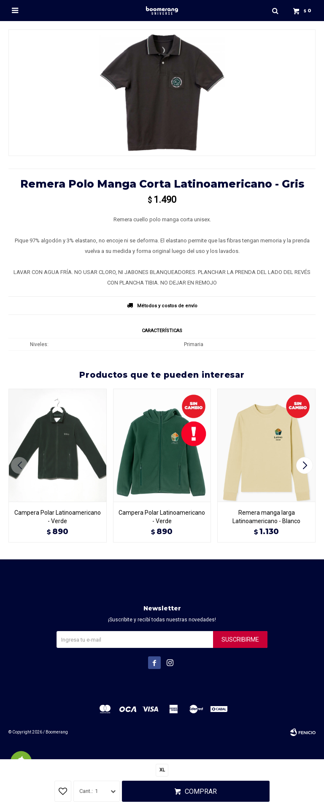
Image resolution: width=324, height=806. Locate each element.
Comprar (201, 791)
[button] (305, 465)
